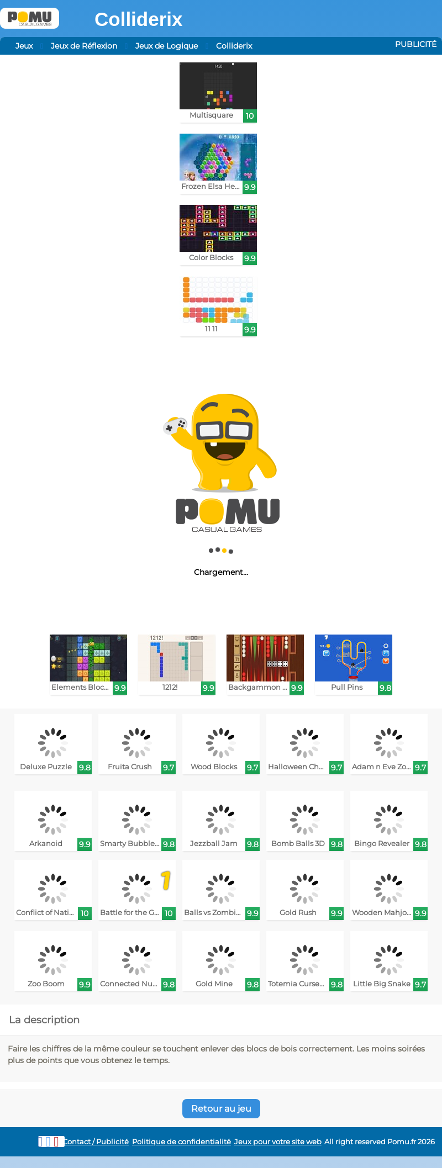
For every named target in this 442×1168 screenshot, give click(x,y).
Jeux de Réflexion (84, 46)
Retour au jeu (221, 1108)
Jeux (24, 46)
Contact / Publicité (95, 1142)
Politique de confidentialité (181, 1142)
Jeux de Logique (166, 46)
